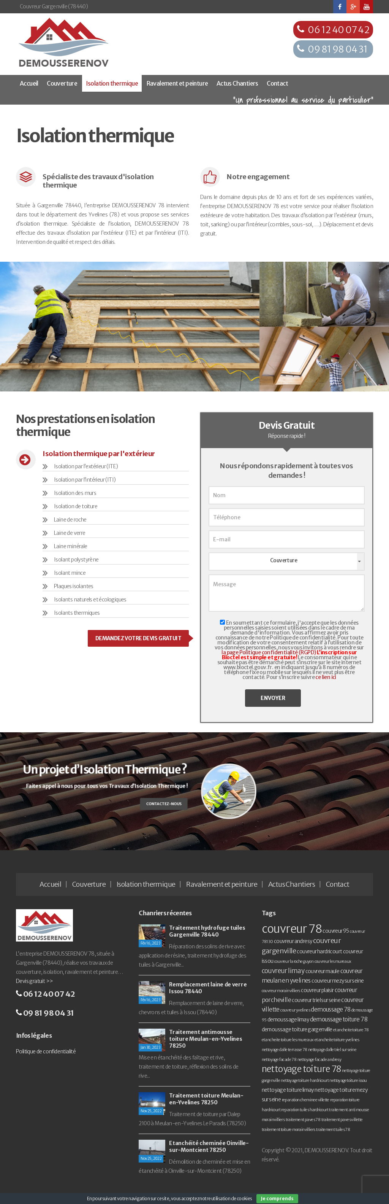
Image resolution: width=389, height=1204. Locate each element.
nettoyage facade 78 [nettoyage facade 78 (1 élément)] (279, 1059)
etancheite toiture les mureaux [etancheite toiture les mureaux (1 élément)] (288, 1039)
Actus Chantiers (237, 83)
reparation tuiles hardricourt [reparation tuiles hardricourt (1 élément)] (304, 1109)
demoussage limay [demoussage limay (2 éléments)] (288, 1019)
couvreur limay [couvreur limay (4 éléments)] (283, 971)
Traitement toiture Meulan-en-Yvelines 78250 (206, 1099)
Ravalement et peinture (177, 83)
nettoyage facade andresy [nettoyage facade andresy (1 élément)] (319, 1059)
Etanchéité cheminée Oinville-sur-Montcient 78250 (208, 1146)
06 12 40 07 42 (338, 30)
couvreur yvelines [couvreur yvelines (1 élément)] (295, 1010)
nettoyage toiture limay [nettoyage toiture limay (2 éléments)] (288, 1090)
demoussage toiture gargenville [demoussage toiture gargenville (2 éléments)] (297, 1029)
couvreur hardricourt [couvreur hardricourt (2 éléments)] (319, 951)
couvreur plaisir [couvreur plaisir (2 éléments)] (317, 990)
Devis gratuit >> (34, 981)
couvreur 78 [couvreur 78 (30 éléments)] (292, 929)
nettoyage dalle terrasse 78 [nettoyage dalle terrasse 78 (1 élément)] (284, 1049)
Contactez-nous (159, 802)
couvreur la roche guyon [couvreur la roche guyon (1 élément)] (293, 961)
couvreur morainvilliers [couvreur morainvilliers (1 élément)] (281, 990)
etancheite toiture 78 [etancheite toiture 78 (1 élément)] (350, 1029)
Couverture (62, 83)
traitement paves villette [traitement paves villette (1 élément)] (342, 1119)
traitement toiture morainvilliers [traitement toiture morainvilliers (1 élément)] (288, 1129)
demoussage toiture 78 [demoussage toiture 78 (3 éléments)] (338, 1019)
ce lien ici (325, 677)
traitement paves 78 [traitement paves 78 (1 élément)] (303, 1119)
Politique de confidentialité (46, 1051)
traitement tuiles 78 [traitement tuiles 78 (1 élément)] (333, 1129)
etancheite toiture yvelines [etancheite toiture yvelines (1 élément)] (337, 1039)
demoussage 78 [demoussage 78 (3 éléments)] (330, 1009)
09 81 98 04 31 (337, 49)
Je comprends (277, 1198)
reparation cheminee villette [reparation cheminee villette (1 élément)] (305, 1099)
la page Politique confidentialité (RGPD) (268, 652)
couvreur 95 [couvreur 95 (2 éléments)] (336, 931)
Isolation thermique (112, 83)
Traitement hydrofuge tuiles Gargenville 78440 (207, 931)
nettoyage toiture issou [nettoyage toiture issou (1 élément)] (348, 1080)
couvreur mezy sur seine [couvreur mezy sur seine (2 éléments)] (338, 981)
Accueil (29, 83)
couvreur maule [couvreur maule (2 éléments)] (322, 971)
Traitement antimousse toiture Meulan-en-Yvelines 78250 (205, 1039)
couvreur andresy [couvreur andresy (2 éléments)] (293, 941)
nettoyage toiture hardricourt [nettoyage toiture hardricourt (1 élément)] (305, 1080)
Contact (277, 83)
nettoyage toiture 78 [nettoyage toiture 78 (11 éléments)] (301, 1068)
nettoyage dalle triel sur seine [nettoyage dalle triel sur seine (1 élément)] (332, 1049)
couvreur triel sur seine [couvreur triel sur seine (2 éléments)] (316, 1000)
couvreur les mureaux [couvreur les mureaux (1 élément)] (333, 961)
